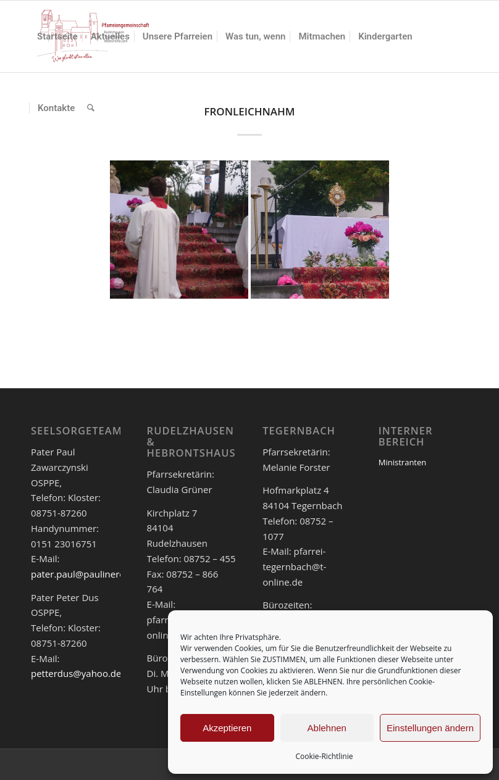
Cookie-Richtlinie (324, 756)
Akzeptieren (227, 728)
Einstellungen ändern (430, 728)
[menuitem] (57, 36)
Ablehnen (327, 728)
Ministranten (402, 462)
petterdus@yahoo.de (76, 673)
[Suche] (91, 108)
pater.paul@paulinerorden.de (95, 574)
